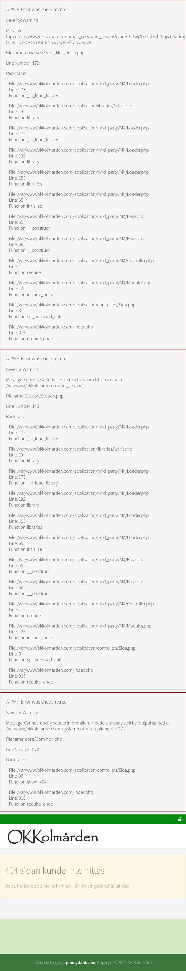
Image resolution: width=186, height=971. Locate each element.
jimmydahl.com (80, 962)
